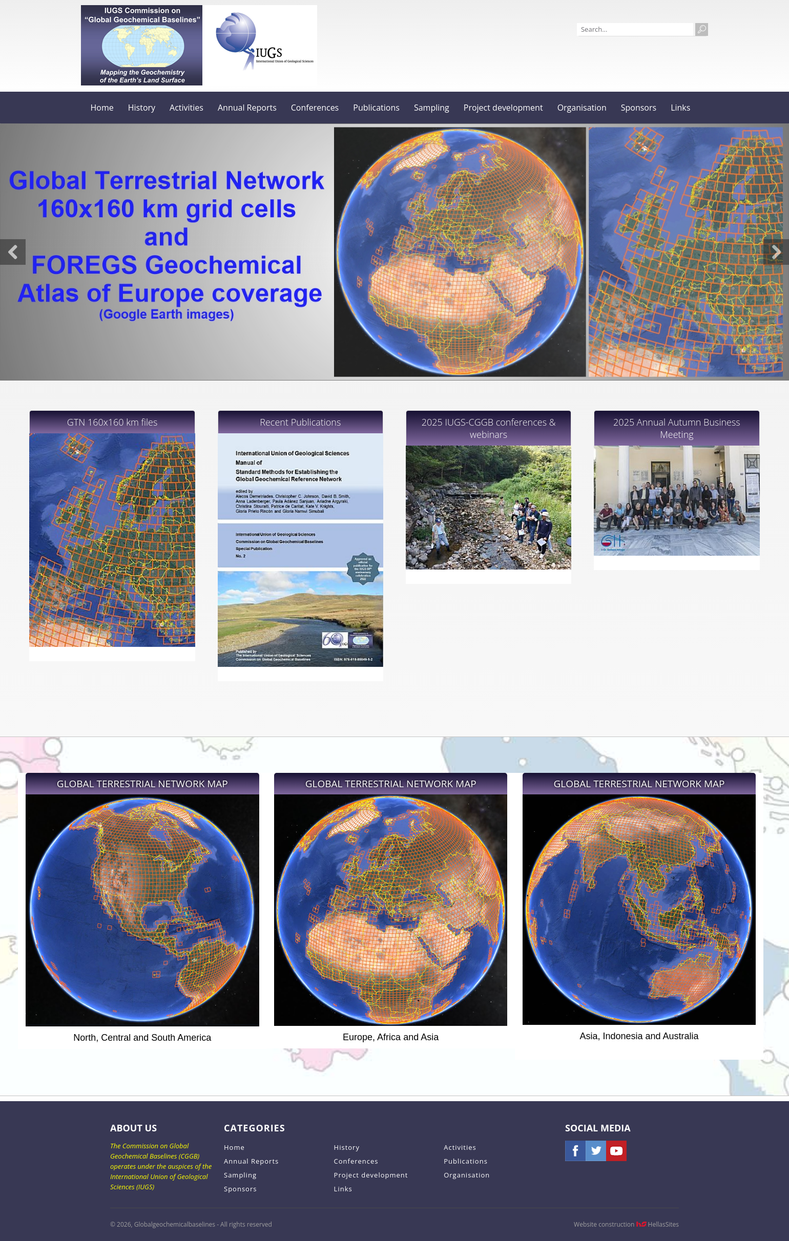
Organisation (582, 107)
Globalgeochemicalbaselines (141, 45)
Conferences (315, 107)
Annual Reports (247, 107)
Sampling (431, 107)
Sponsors (638, 107)
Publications (376, 107)
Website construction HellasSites (626, 1224)
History (141, 107)
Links (680, 107)
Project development (503, 107)
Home (102, 107)
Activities (186, 107)
